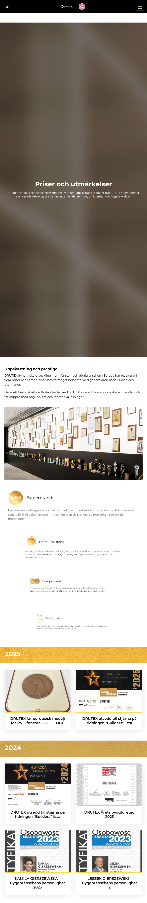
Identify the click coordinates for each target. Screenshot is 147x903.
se (7, 6)
